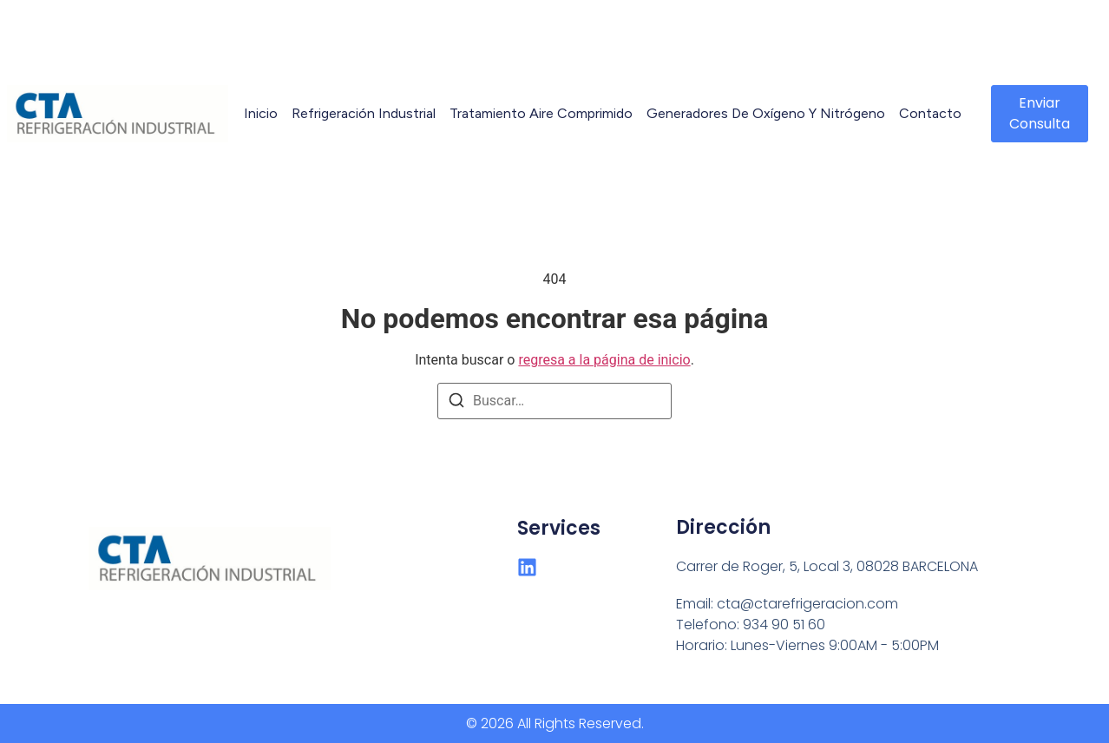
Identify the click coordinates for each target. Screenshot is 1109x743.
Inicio (261, 113)
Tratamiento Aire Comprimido (541, 113)
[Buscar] (456, 403)
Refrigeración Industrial (364, 113)
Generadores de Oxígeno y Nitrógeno (765, 113)
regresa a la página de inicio (604, 360)
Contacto (930, 113)
